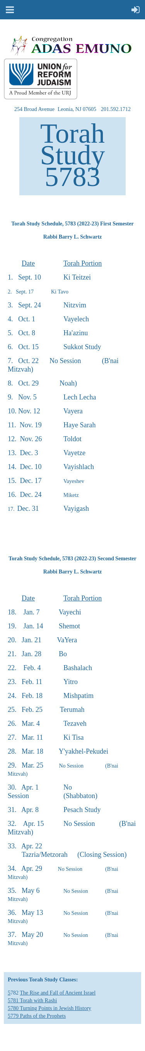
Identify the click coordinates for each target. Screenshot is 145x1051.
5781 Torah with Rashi (32, 1000)
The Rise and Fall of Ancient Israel (58, 993)
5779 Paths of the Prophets (37, 1016)
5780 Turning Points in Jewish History (49, 1008)
